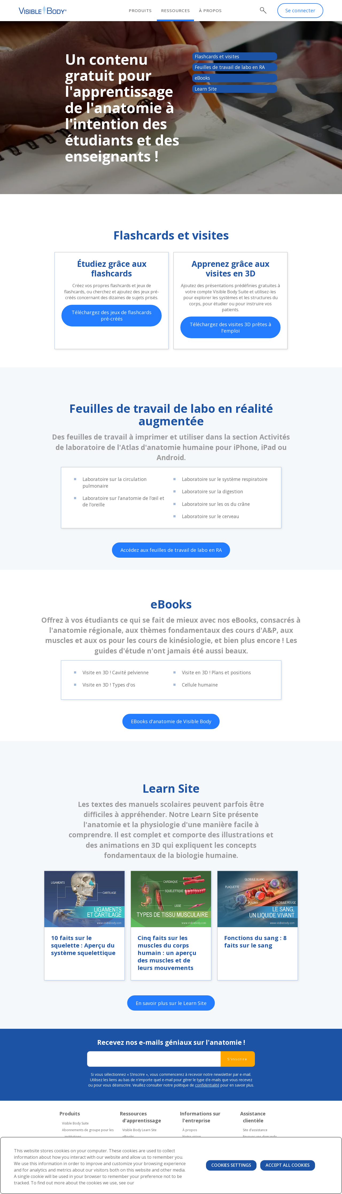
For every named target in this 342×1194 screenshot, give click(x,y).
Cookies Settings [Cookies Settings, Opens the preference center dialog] (231, 1165)
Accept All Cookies (288, 1165)
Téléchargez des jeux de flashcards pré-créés (111, 328)
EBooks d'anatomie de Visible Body (171, 740)
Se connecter (300, 10)
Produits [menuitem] (141, 10)
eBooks (203, 78)
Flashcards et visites (218, 56)
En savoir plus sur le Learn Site (171, 1028)
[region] (171, 1165)
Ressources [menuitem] (176, 10)
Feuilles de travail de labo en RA (231, 67)
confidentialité (207, 1109)
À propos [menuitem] (211, 10)
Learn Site (206, 89)
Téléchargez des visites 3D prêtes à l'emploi (230, 335)
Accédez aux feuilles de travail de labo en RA (171, 567)
